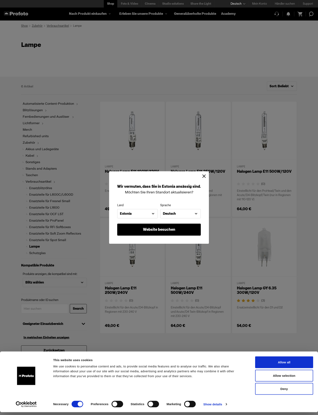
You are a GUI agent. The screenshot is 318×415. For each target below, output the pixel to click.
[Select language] (238, 4)
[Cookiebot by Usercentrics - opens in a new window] (26, 407)
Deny (284, 391)
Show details (212, 407)
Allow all (284, 365)
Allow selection (284, 378)
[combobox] (137, 213)
